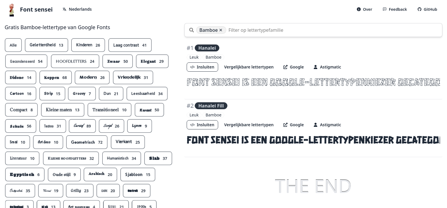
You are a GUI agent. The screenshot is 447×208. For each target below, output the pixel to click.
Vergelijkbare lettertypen (249, 67)
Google (293, 67)
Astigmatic (327, 67)
